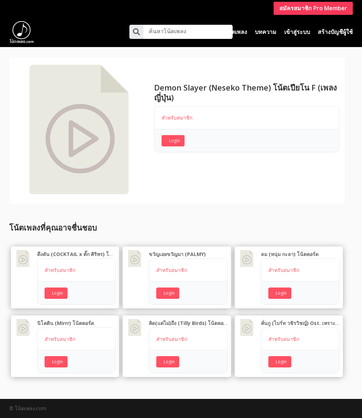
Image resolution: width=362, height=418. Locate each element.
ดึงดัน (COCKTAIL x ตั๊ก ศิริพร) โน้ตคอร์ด (82, 254)
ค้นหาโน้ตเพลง (167, 31)
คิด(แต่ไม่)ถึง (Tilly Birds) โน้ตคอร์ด (189, 323)
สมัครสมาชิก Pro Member (313, 8)
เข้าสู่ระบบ (297, 32)
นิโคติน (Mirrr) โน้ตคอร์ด (65, 323)
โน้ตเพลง (235, 32)
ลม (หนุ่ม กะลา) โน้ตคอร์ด (290, 254)
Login (174, 141)
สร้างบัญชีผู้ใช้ (335, 32)
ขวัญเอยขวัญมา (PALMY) (177, 254)
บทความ (265, 32)
